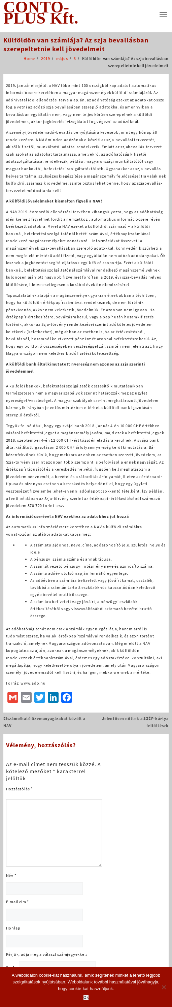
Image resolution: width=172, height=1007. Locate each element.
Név (11, 875)
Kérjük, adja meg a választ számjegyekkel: (46, 954)
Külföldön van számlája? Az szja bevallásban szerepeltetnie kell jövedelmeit (75, 44)
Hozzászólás (19, 788)
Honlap (13, 928)
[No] (163, 987)
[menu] (163, 15)
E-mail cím (17, 901)
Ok (86, 997)
